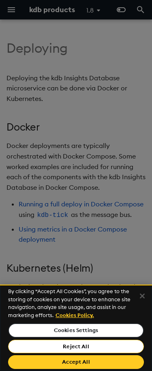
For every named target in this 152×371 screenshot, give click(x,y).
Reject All (76, 346)
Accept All (76, 361)
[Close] (142, 296)
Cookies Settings (76, 330)
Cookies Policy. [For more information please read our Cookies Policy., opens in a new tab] (75, 315)
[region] (76, 328)
